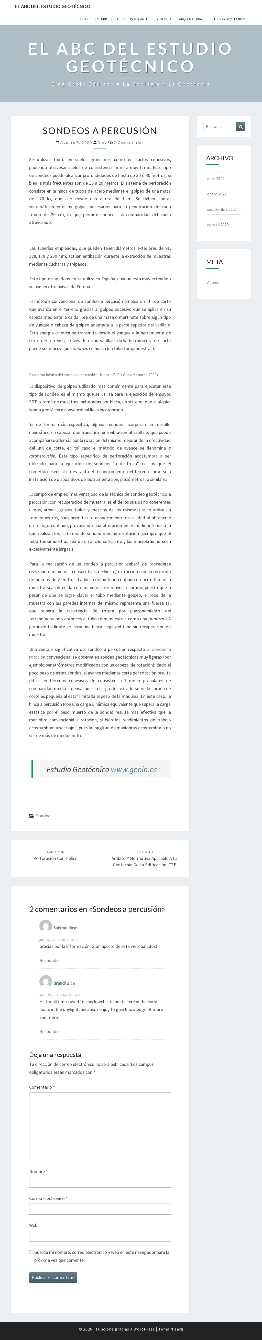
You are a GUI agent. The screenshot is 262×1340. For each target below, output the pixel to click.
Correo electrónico (48, 1198)
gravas (65, 510)
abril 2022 (215, 178)
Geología (163, 19)
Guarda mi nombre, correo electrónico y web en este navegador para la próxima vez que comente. (101, 1256)
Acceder (214, 282)
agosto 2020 (218, 224)
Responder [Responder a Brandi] (49, 1031)
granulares (101, 159)
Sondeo (43, 816)
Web (33, 1225)
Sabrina (60, 928)
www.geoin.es (134, 769)
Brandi (59, 983)
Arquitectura (190, 19)
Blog (102, 142)
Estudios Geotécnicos (228, 19)
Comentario (42, 1087)
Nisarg (176, 1329)
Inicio (83, 19)
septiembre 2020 (222, 209)
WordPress (144, 1329)
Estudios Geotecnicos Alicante (121, 19)
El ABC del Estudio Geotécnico (52, 6)
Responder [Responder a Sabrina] (49, 960)
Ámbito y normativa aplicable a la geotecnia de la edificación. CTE (145, 859)
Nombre (38, 1171)
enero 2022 (216, 193)
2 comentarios (129, 142)
